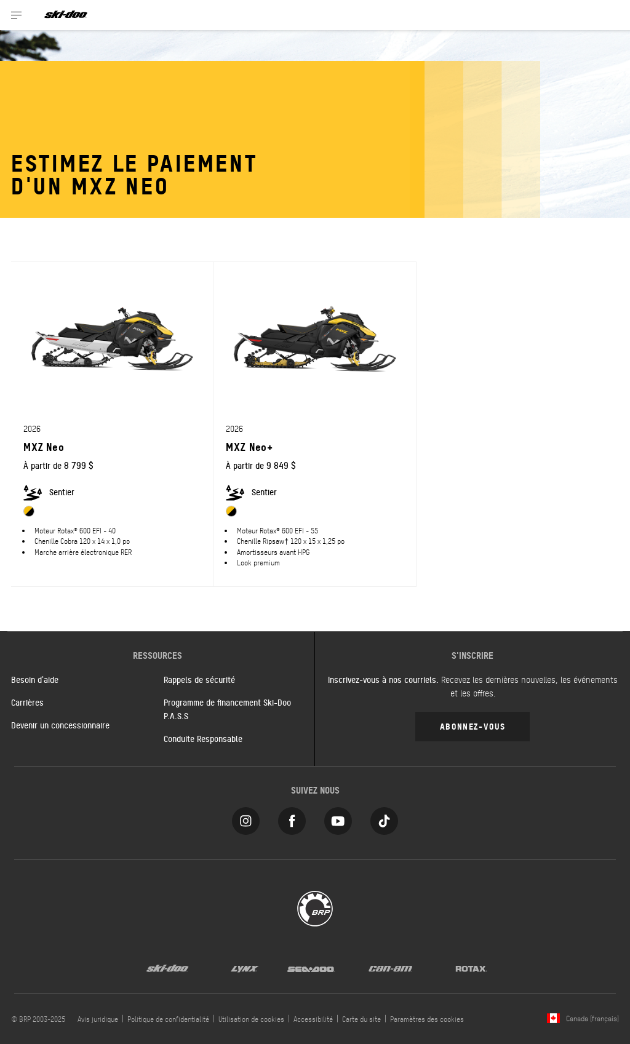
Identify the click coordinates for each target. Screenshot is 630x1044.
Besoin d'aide (34, 679)
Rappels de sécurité (199, 679)
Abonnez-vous (472, 725)
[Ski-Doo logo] (65, 15)
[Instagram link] (246, 818)
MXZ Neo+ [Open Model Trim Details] (249, 446)
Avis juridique (98, 1019)
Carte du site (361, 1019)
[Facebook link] (292, 818)
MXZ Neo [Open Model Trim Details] (44, 446)
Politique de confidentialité (168, 1019)
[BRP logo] (315, 907)
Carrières (27, 701)
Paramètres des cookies (427, 1019)
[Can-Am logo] (390, 967)
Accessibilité (313, 1019)
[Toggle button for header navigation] (16, 15)
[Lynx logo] (245, 967)
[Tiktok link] (384, 818)
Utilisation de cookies (251, 1019)
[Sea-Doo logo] (310, 967)
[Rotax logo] (471, 967)
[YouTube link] (338, 818)
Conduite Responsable (203, 738)
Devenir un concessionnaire (60, 724)
